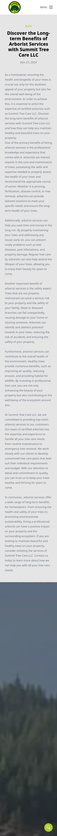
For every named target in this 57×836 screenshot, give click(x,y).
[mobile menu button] (51, 7)
